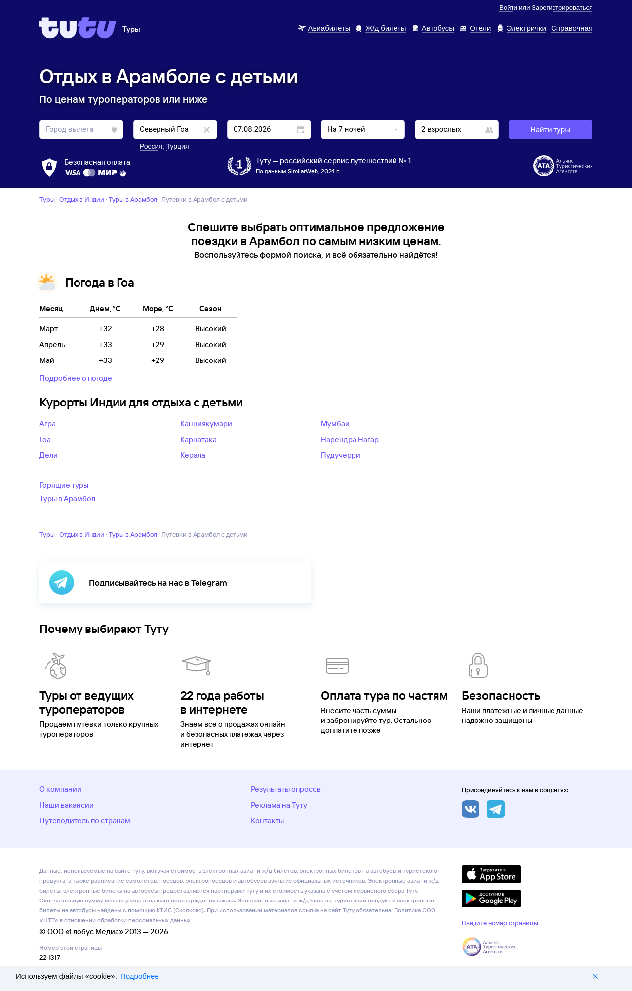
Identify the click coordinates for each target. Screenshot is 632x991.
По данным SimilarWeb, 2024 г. (298, 171)
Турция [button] (177, 146)
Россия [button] (151, 146)
